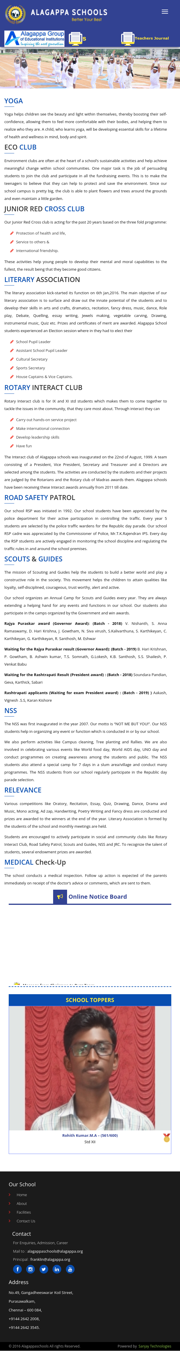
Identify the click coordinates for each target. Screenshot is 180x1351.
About (22, 1203)
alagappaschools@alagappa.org (55, 1251)
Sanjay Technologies (154, 1346)
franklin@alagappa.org (50, 1259)
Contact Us (26, 1221)
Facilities (24, 1212)
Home (22, 1194)
